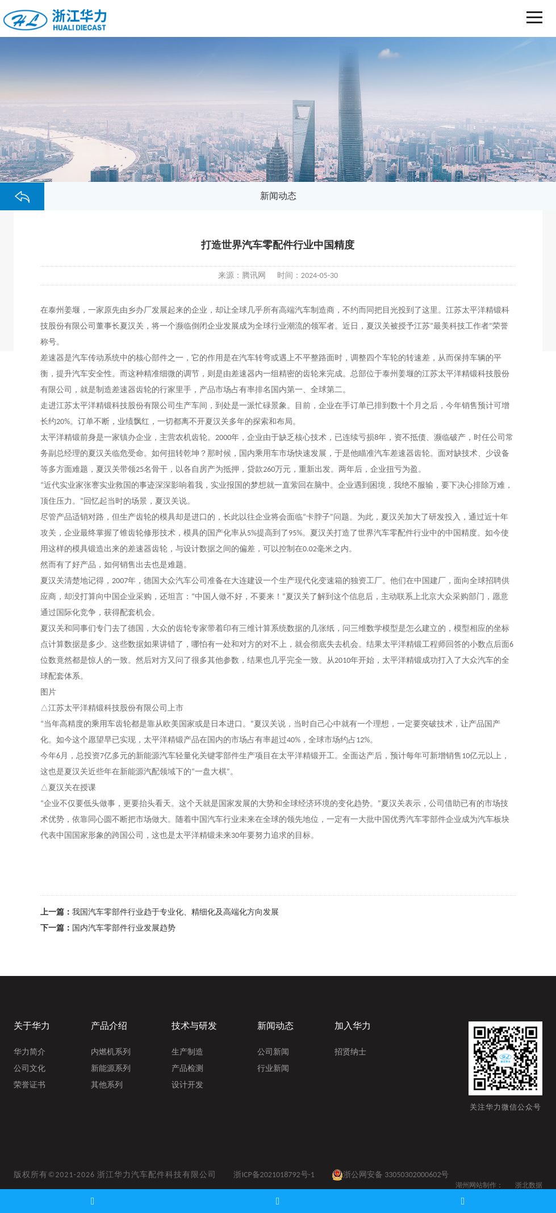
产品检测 (187, 1069)
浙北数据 (528, 1185)
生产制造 (187, 1052)
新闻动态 (275, 1025)
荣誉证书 (29, 1085)
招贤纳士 (350, 1052)
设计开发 (187, 1085)
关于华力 (32, 1025)
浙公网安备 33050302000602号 (390, 1175)
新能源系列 (111, 1069)
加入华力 (353, 1025)
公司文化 (29, 1069)
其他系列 (107, 1085)
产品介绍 (109, 1025)
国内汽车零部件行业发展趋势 (123, 928)
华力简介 (29, 1052)
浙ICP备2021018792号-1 (274, 1174)
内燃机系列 (111, 1052)
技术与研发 (194, 1025)
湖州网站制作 (475, 1185)
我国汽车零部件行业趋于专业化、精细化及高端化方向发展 (175, 912)
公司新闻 (273, 1052)
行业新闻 (273, 1069)
